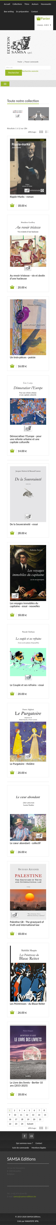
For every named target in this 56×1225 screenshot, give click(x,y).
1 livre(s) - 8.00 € (44, 25)
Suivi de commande (20, 1147)
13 (33, 1115)
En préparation (22, 11)
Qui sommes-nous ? (24, 1143)
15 (45, 1115)
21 (40, 1119)
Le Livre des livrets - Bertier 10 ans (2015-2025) (26, 1084)
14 (39, 1115)
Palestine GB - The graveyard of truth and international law (27, 923)
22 (10, 1124)
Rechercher (13, 73)
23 (16, 1124)
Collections (17, 4)
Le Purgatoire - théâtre (22, 764)
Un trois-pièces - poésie (23, 357)
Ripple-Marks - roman (22, 196)
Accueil (7, 4)
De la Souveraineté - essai (24, 524)
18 (22, 1119)
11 (21, 1115)
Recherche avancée (30, 71)
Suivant (30, 1124)
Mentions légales (39, 1147)
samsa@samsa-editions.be (24, 1196)
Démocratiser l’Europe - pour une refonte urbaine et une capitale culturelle (26, 439)
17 (16, 1119)
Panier (45, 18)
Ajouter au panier (12, 205)
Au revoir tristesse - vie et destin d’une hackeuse (27, 277)
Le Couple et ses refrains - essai (27, 685)
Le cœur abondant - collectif (25, 843)
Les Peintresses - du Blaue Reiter (27, 1003)
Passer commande (31, 62)
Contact (34, 11)
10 (15, 1115)
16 (10, 1119)
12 (27, 1115)
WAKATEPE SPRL (32, 1221)
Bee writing (9, 11)
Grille (41, 132)
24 (22, 1124)
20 (34, 1119)
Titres (26, 4)
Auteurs (35, 4)
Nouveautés (46, 4)
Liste (47, 132)
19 (28, 1119)
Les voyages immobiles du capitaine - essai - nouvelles (25, 605)
